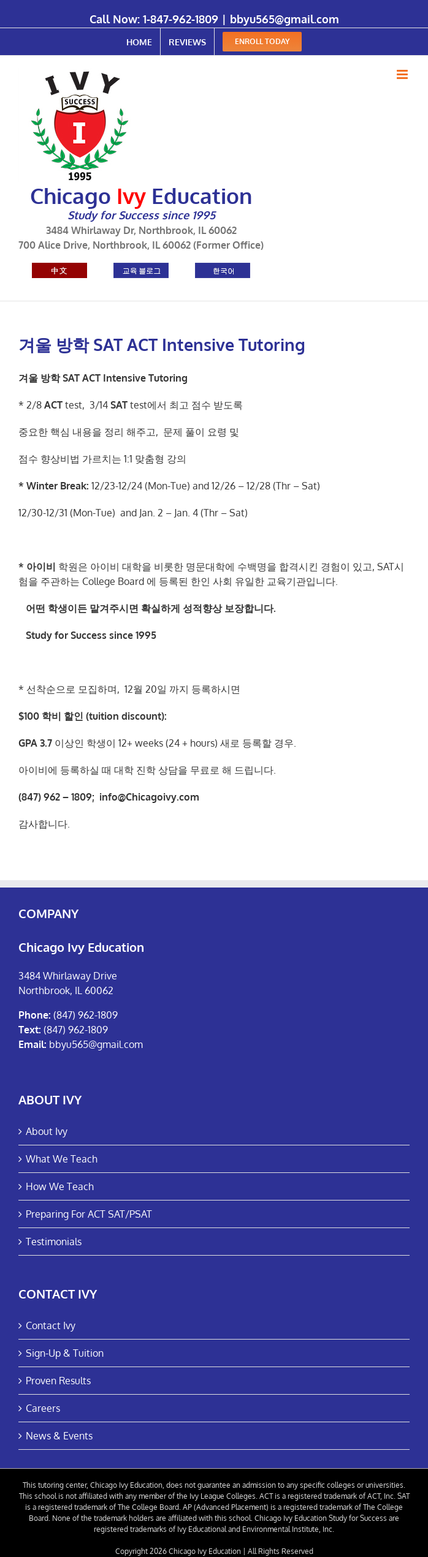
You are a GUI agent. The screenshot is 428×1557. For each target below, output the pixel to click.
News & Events (59, 1436)
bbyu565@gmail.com (284, 19)
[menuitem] (139, 41)
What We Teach (61, 1159)
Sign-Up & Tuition (65, 1353)
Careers (43, 1408)
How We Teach (60, 1186)
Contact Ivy (50, 1325)
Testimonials (54, 1241)
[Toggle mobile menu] (403, 74)
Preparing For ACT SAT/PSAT (89, 1214)
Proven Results (58, 1380)
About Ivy (46, 1131)
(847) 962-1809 (85, 1015)
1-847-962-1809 (180, 19)
